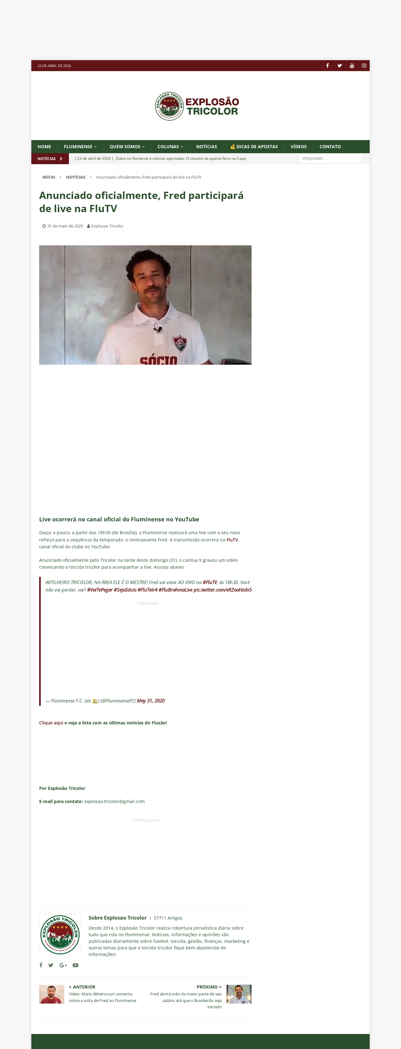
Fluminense (78, 146)
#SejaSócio (125, 590)
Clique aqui (52, 723)
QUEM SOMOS (125, 146)
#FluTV (210, 582)
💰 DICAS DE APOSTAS (254, 146)
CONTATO (330, 146)
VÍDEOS (299, 146)
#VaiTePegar (99, 590)
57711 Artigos (168, 918)
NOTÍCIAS (206, 146)
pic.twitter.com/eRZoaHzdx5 (223, 590)
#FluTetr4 (147, 590)
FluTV (232, 540)
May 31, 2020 (150, 700)
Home (44, 146)
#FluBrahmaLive (175, 590)
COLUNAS (168, 146)
